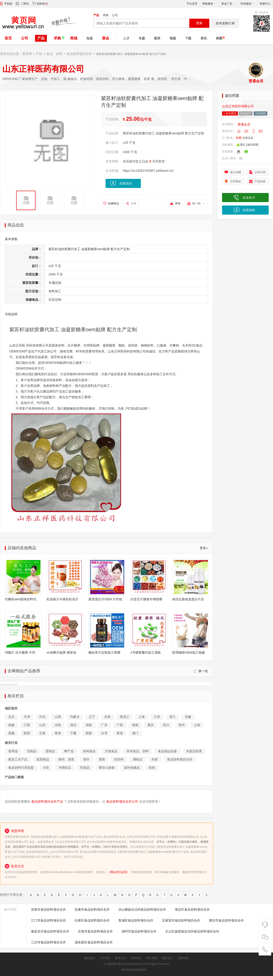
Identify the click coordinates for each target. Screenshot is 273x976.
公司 (115, 15)
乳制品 (85, 767)
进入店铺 (235, 172)
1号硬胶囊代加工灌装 (145, 652)
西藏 (11, 733)
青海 (58, 733)
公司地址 (235, 181)
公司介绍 (260, 172)
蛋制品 (50, 751)
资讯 (203, 38)
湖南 (89, 725)
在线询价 (249, 210)
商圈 (219, 38)
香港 (119, 733)
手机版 (8, 3)
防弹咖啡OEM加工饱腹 (188, 652)
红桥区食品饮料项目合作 (92, 920)
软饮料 (119, 759)
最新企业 (167, 958)
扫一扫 (198, 203)
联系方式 (120, 958)
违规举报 (182, 958)
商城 (73, 38)
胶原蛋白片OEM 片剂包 (105, 599)
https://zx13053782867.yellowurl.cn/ (148, 170)
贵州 (181, 725)
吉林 (107, 717)
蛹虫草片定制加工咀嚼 (104, 652)
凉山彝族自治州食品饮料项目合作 (142, 909)
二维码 (22, 4)
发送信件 (245, 113)
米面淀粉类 (194, 751)
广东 (104, 725)
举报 (177, 203)
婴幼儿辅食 (107, 767)
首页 (8, 38)
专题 (142, 38)
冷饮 (46, 767)
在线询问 (125, 183)
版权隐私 (89, 958)
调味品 (137, 759)
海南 (135, 725)
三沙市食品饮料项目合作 (48, 942)
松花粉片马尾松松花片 (62, 599)
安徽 (188, 717)
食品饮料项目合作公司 (122, 801)
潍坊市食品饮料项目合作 (226, 920)
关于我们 (105, 958)
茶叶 (86, 759)
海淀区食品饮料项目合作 (192, 909)
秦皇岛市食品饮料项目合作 (50, 931)
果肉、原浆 (66, 759)
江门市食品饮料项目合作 (48, 920)
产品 (96, 15)
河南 (58, 725)
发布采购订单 (225, 23)
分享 (133, 203)
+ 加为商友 (230, 113)
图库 (157, 38)
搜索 (199, 23)
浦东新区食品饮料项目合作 (94, 942)
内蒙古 (75, 717)
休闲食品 (89, 751)
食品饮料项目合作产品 (47, 801)
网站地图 (151, 958)
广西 (119, 725)
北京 (11, 717)
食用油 (13, 751)
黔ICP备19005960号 (134, 969)
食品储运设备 (167, 751)
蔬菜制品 (42, 759)
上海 (141, 717)
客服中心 (265, 3)
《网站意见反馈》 (118, 872)
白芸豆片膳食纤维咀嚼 (146, 599)
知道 (89, 38)
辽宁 (92, 717)
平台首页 (192, 3)
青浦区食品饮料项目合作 (135, 920)
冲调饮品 (64, 767)
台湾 (104, 733)
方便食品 (111, 751)
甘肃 (42, 733)
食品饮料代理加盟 (21, 767)
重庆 (150, 725)
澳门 (135, 733)
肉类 (155, 759)
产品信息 (260, 181)
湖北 (73, 725)
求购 (106, 15)
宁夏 (73, 733)
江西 (27, 725)
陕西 (27, 733)
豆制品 (31, 751)
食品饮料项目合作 (79, 54)
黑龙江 (124, 717)
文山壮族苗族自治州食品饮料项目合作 (192, 931)
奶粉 (152, 767)
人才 (126, 38)
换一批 (201, 671)
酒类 (102, 759)
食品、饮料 (54, 54)
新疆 (89, 733)
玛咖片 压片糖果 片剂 (20, 652)
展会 (105, 38)
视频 (172, 38)
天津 (27, 717)
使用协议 (136, 958)
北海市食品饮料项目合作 (95, 931)
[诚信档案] (252, 144)
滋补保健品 (132, 767)
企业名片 (249, 197)
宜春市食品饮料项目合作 (48, 909)
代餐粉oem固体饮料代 (20, 599)
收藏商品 (113, 203)
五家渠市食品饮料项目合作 (181, 920)
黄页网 (27, 54)
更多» (204, 548)
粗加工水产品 (17, 759)
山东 (42, 725)
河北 (42, 717)
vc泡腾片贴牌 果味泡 (61, 652)
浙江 (172, 717)
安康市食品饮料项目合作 (92, 909)
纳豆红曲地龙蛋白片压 (188, 599)
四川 (166, 725)
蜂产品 (69, 751)
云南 (197, 725)
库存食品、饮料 (137, 751)
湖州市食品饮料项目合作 (139, 931)
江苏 (157, 717)
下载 (188, 38)
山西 (58, 717)
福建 (11, 725)
